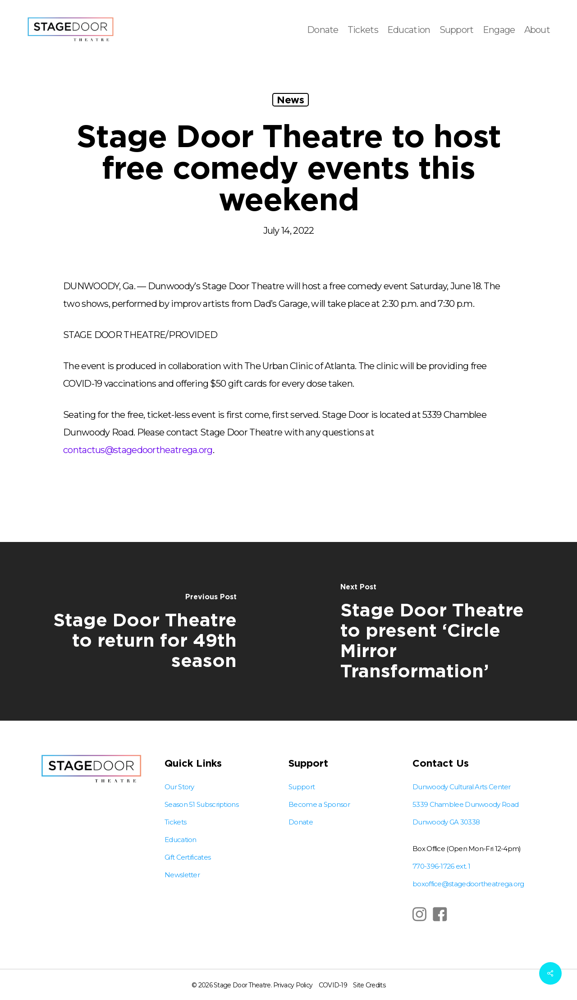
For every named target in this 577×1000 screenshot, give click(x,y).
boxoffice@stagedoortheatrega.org (468, 884)
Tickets (175, 822)
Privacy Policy (292, 985)
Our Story (179, 786)
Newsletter (182, 874)
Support (301, 786)
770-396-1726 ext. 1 (441, 866)
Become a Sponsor (319, 804)
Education (181, 839)
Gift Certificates (188, 857)
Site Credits (369, 985)
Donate (300, 822)
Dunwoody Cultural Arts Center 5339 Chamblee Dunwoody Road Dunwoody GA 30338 (465, 804)
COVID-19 (333, 985)
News (290, 99)
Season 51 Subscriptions (201, 804)
